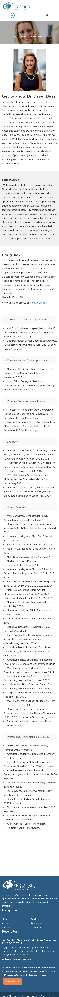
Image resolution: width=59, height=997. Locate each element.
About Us (23, 36)
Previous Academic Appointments (26, 401)
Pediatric (6, 927)
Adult (33, 919)
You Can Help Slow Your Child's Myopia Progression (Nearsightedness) (29, 941)
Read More (23, 954)
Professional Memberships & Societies (28, 737)
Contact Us (36, 927)
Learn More (12, 981)
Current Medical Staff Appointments (27, 319)
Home (16, 36)
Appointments (37, 923)
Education (12, 441)
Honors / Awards (16, 507)
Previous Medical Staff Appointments (28, 360)
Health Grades (38, 302)
